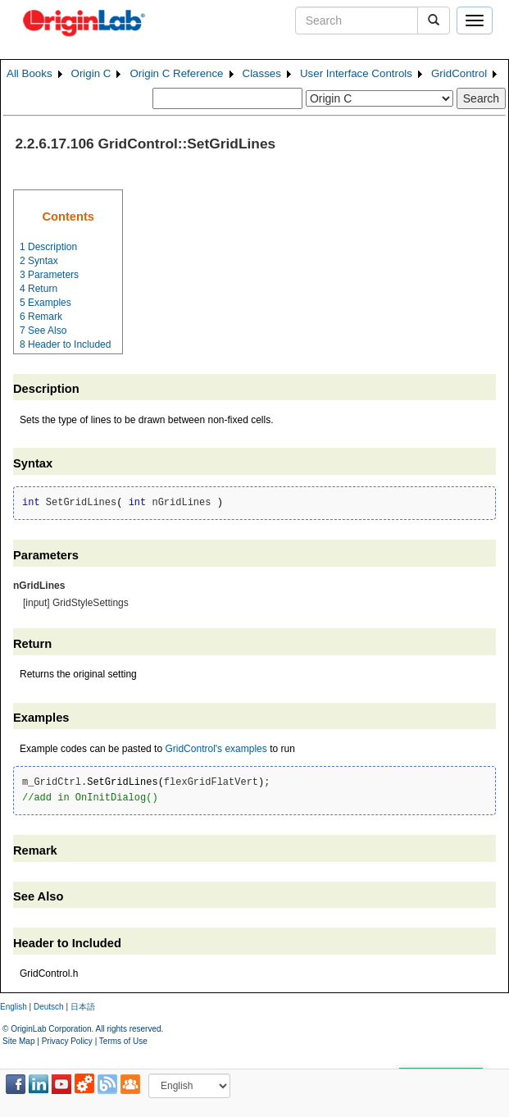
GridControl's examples (215, 749)
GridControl (459, 73)
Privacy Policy (67, 1041)
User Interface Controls (356, 73)
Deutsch (49, 1006)
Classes (262, 73)
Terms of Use (123, 1041)
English (13, 1006)
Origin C (91, 73)
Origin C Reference (176, 73)
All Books (29, 73)
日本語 (82, 1006)
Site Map (18, 1041)
